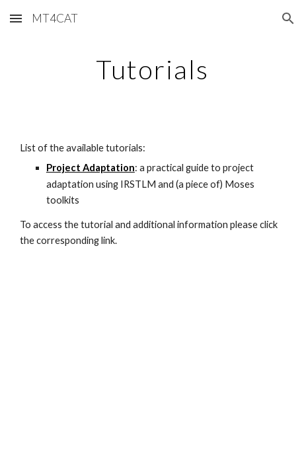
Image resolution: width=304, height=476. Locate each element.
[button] (16, 18)
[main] (152, 69)
